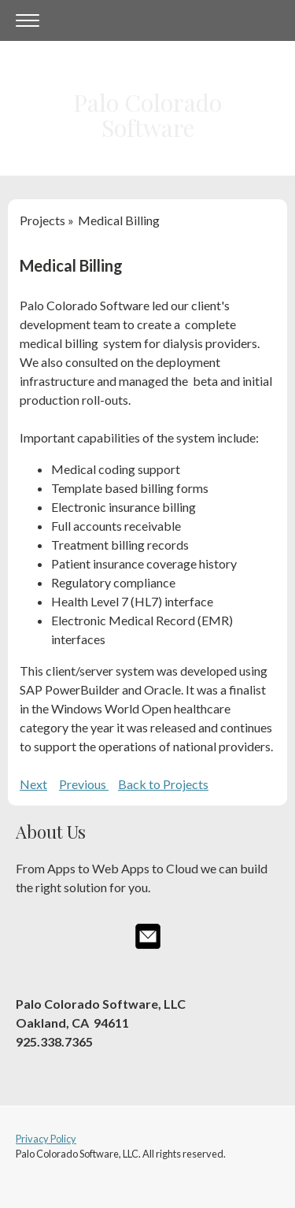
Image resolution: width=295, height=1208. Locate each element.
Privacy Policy (46, 1138)
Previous (84, 783)
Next (33, 783)
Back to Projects (163, 783)
